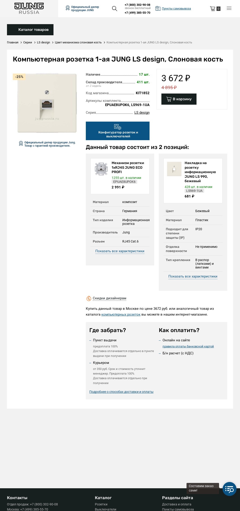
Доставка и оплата (176, 504)
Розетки (101, 504)
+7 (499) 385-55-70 (137, 12)
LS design (142, 112)
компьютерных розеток (120, 314)
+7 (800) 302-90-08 (137, 4)
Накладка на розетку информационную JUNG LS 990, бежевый (200, 172)
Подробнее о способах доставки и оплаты (121, 392)
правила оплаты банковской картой (188, 346)
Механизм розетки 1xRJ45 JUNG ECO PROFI (128, 167)
